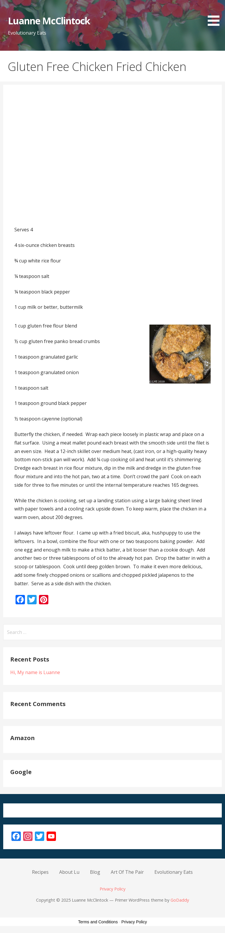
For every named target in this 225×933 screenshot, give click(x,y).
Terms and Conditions (98, 922)
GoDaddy (180, 900)
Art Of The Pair (127, 872)
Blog (95, 872)
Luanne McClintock (49, 20)
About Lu (69, 872)
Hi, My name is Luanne (35, 672)
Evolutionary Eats (173, 872)
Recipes (40, 872)
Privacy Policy (112, 889)
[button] (215, 14)
